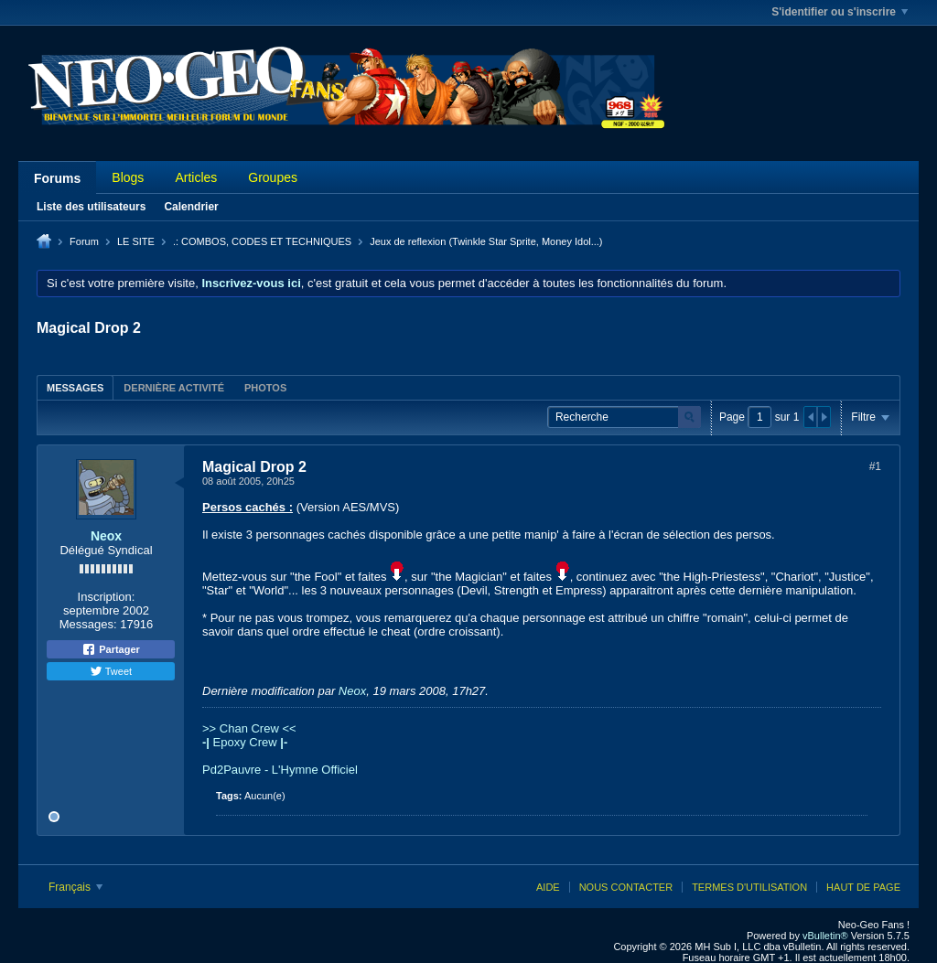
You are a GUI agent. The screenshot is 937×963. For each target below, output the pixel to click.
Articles (196, 177)
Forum (84, 241)
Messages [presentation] (75, 387)
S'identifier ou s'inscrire (839, 11)
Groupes (272, 177)
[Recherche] (624, 417)
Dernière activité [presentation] (174, 387)
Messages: (88, 624)
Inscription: (106, 597)
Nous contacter (626, 887)
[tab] (75, 387)
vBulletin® (825, 935)
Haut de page (863, 887)
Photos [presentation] (265, 387)
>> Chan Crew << (249, 728)
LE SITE (136, 241)
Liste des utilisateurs (91, 206)
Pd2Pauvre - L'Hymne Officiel (280, 769)
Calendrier (191, 206)
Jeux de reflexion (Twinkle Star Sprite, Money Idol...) (486, 241)
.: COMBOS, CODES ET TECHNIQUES (262, 241)
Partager (110, 649)
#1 (875, 466)
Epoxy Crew (244, 742)
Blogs (128, 177)
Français (75, 887)
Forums (57, 178)
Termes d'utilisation (749, 887)
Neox (106, 536)
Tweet (111, 671)
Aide (548, 887)
